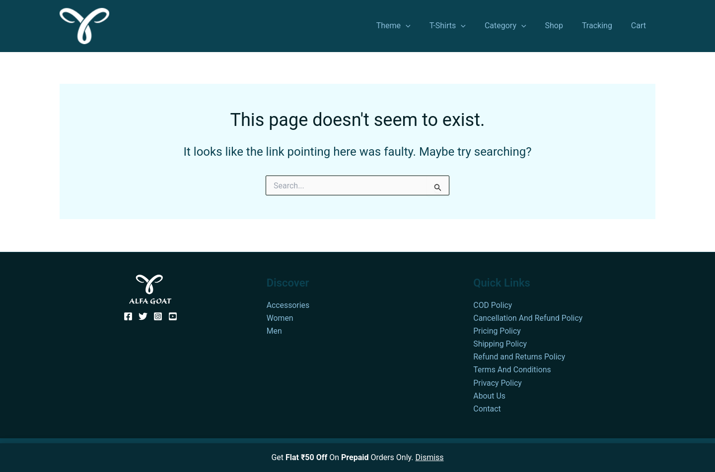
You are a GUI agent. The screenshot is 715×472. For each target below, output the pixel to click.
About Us (489, 395)
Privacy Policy (497, 382)
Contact (487, 408)
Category (516, 26)
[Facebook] (128, 315)
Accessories (288, 303)
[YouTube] (172, 315)
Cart (640, 25)
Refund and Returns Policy (519, 356)
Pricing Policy (497, 330)
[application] (422, 26)
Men (274, 330)
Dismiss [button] (430, 457)
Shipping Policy (500, 343)
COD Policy (492, 303)
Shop (561, 25)
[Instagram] (157, 315)
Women (280, 317)
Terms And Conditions (512, 369)
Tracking (601, 25)
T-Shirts (461, 26)
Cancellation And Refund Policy (528, 317)
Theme (410, 26)
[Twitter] (143, 315)
